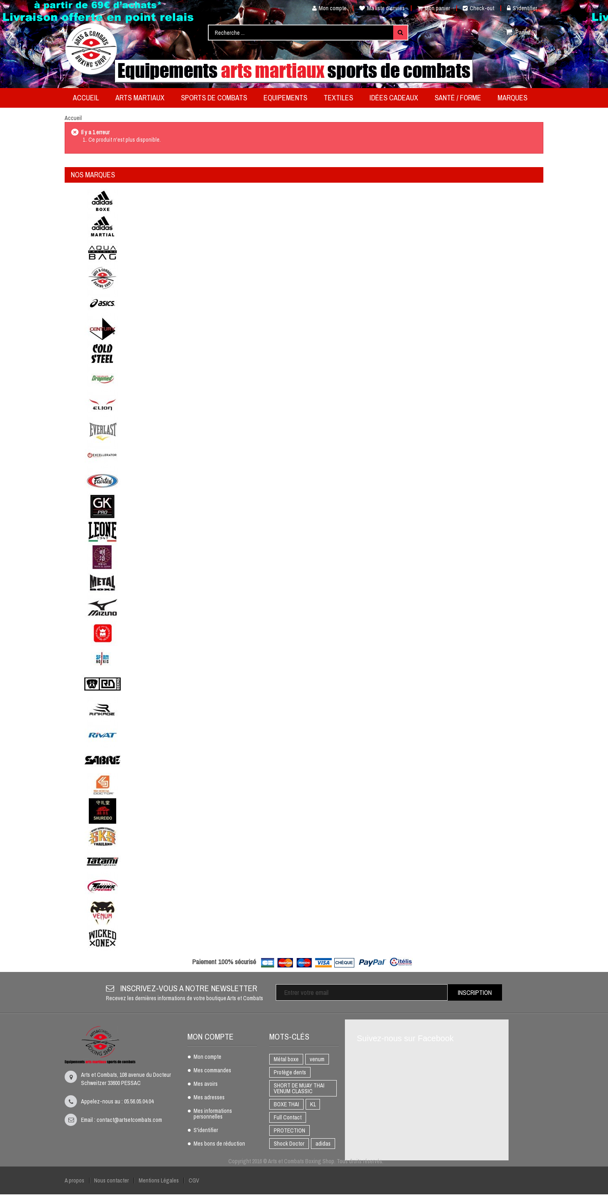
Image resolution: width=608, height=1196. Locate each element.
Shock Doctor (289, 1143)
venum (317, 1059)
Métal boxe (286, 1059)
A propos (74, 1180)
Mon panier (433, 8)
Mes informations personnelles (213, 1114)
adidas (323, 1143)
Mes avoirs (206, 1084)
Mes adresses (209, 1097)
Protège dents (290, 1072)
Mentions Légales (159, 1180)
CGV (194, 1180)
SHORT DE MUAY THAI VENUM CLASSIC (299, 1088)
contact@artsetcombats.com (129, 1120)
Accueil (73, 118)
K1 (312, 1104)
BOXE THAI (286, 1104)
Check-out (478, 8)
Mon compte (326, 8)
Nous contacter (111, 1180)
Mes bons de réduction (219, 1144)
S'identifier (522, 8)
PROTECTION (289, 1130)
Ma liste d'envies (382, 8)
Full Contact (288, 1117)
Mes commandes (212, 1070)
